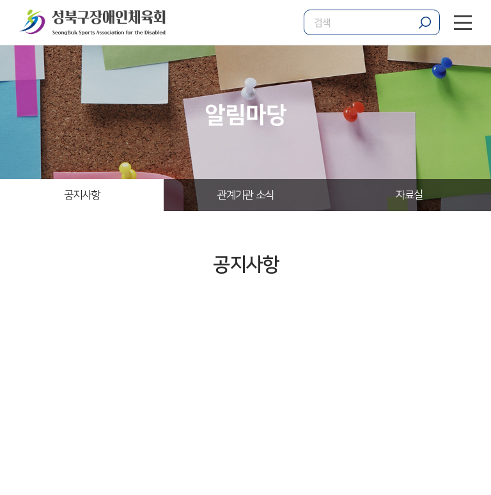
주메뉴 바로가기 (0, 0)
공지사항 (82, 195)
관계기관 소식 (245, 195)
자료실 (409, 195)
